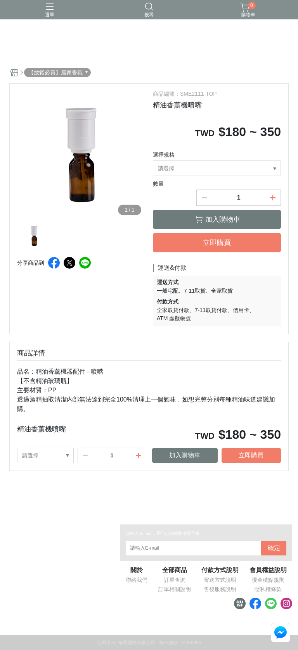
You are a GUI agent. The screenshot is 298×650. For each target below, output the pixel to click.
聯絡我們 (136, 580)
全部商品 (174, 570)
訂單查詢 (174, 580)
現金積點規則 (268, 580)
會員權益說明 (268, 570)
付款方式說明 (220, 570)
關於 (136, 570)
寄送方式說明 (220, 580)
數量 (158, 184)
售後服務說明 (220, 589)
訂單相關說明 (174, 589)
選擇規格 (164, 155)
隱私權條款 (268, 589)
